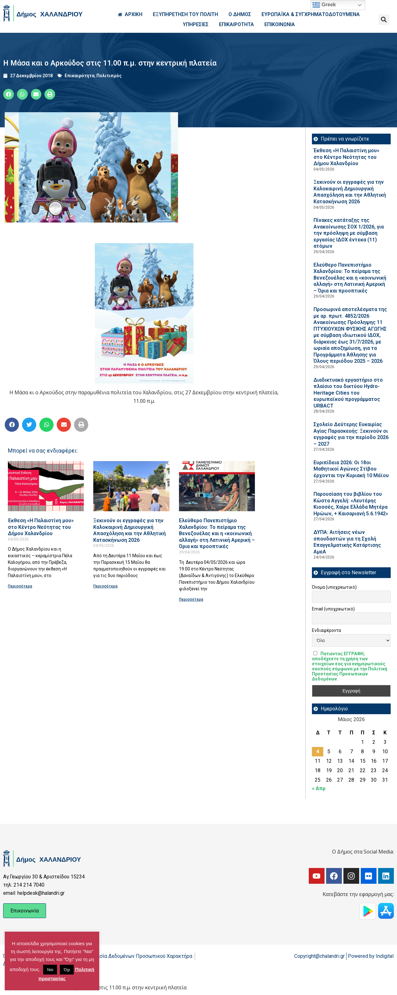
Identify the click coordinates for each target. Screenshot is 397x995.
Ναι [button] (50, 969)
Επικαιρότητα (80, 75)
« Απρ (318, 788)
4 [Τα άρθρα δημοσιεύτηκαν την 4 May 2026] (317, 752)
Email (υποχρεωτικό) (333, 608)
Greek (324, 5)
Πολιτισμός (109, 75)
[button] (384, 19)
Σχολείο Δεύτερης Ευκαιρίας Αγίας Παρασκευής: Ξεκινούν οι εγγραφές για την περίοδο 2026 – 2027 (351, 434)
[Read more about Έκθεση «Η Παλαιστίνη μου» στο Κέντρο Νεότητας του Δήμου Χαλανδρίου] (46, 486)
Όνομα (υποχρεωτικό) (334, 587)
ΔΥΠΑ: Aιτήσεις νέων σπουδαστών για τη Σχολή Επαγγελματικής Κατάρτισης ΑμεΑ (347, 542)
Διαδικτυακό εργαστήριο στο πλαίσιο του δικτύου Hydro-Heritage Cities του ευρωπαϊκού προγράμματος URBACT (348, 393)
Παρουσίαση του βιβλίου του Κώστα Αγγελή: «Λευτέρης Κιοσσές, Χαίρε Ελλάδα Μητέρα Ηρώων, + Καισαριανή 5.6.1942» (351, 504)
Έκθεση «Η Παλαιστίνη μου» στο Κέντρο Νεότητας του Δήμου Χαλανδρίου (41, 527)
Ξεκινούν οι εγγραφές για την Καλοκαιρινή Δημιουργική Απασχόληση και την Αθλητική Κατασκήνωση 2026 (129, 530)
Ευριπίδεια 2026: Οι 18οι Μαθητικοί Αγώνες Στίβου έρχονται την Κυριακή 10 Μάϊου (351, 469)
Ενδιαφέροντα (326, 630)
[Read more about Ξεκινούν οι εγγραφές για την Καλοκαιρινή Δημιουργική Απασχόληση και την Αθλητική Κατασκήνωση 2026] (131, 486)
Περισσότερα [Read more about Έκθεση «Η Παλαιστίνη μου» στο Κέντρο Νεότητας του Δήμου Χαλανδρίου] (20, 586)
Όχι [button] (67, 969)
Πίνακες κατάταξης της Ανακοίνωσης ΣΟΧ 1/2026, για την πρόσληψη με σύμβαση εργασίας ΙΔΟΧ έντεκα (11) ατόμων (349, 233)
